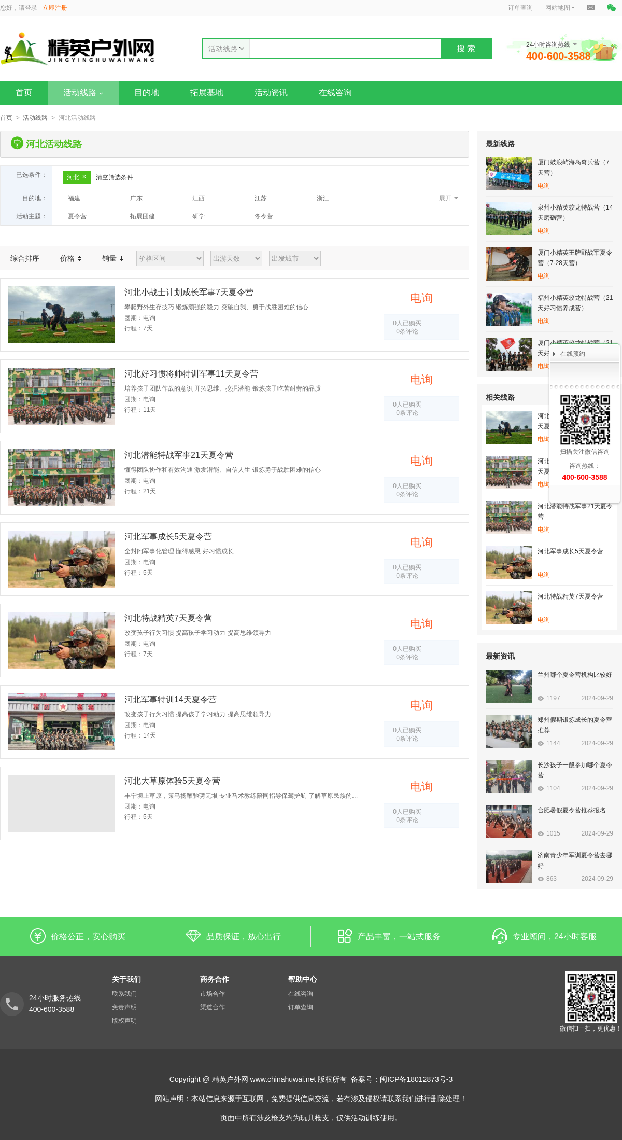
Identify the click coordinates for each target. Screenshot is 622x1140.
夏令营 (77, 216)
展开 (445, 198)
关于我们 (126, 979)
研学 (198, 216)
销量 (112, 258)
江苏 (261, 198)
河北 (77, 177)
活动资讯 (271, 92)
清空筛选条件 (114, 177)
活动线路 (83, 92)
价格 (70, 258)
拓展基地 (206, 92)
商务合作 (214, 979)
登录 (31, 7)
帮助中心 (302, 979)
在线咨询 (335, 92)
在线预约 (572, 353)
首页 (24, 92)
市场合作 (212, 993)
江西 (198, 198)
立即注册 (55, 7)
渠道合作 (212, 1007)
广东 (136, 198)
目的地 (146, 92)
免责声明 (124, 1007)
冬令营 (264, 216)
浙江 (323, 198)
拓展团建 (142, 216)
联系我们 (124, 993)
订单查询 (520, 7)
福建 (74, 198)
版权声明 (124, 1020)
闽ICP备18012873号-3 (416, 1079)
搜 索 (466, 48)
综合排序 (24, 258)
